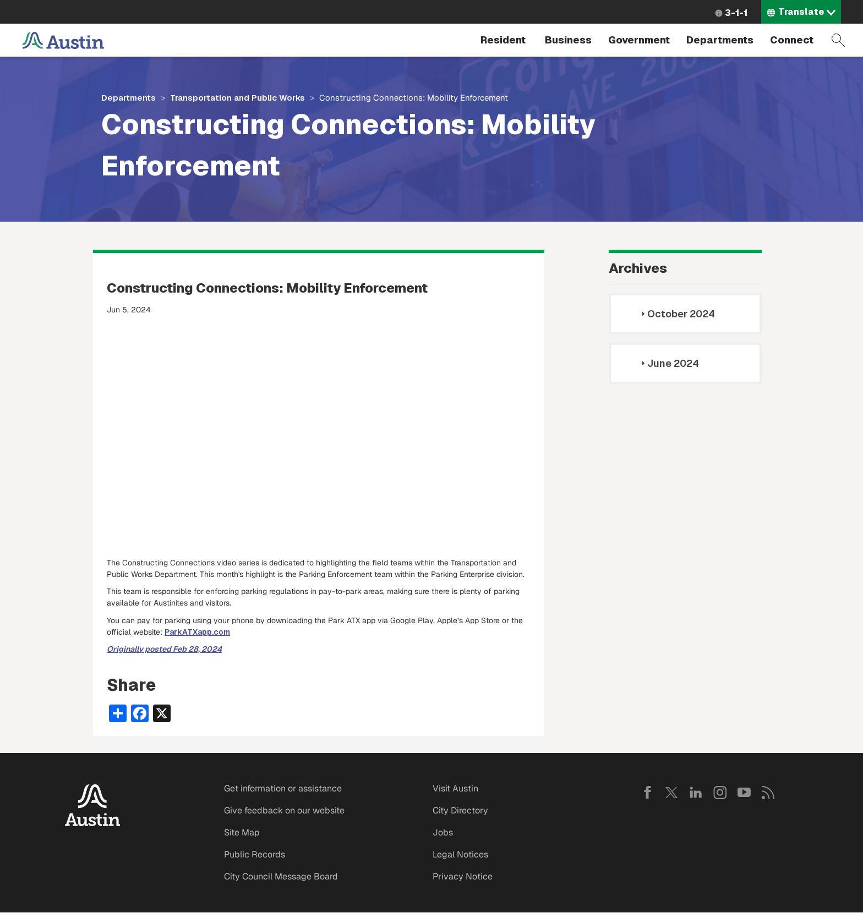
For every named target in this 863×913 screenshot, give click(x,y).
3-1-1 (736, 13)
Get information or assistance (283, 788)
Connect (791, 40)
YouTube (744, 792)
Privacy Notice (463, 876)
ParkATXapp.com (197, 632)
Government (639, 40)
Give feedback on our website (284, 810)
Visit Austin (455, 788)
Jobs (443, 832)
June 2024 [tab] (668, 363)
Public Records (254, 854)
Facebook (647, 792)
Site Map (242, 832)
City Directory (460, 810)
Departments (719, 40)
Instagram (720, 792)
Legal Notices (460, 854)
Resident (503, 40)
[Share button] (118, 712)
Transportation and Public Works (237, 97)
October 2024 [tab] (676, 313)
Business (568, 40)
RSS (768, 792)
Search (838, 40)
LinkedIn (695, 792)
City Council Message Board (281, 876)
